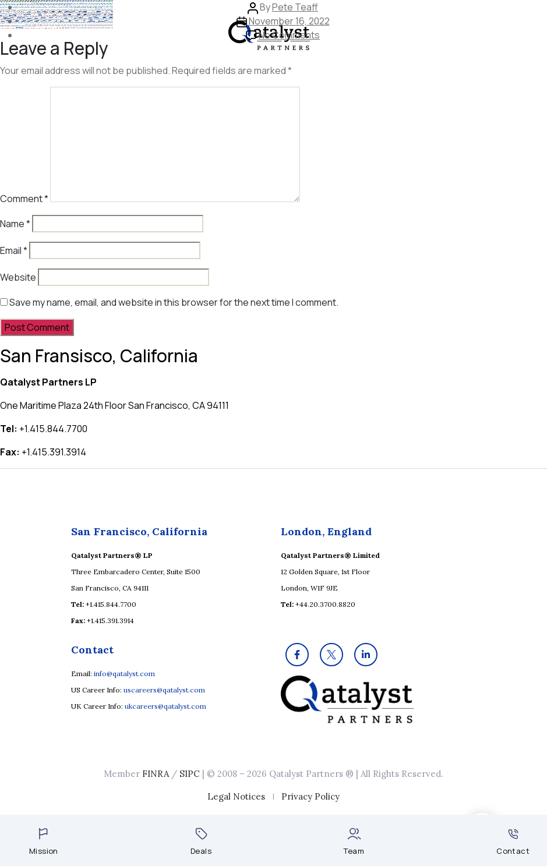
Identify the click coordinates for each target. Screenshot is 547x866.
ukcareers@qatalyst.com (165, 706)
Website (18, 277)
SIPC (189, 773)
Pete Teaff (295, 7)
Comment (24, 198)
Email (13, 250)
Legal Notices (236, 796)
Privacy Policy (310, 796)
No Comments (289, 35)
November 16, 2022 (289, 21)
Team (354, 842)
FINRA (155, 773)
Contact (513, 842)
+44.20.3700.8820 (325, 604)
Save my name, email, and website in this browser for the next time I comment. (173, 302)
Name (15, 223)
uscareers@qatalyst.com (164, 689)
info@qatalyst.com (124, 673)
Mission (43, 842)
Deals (200, 842)
